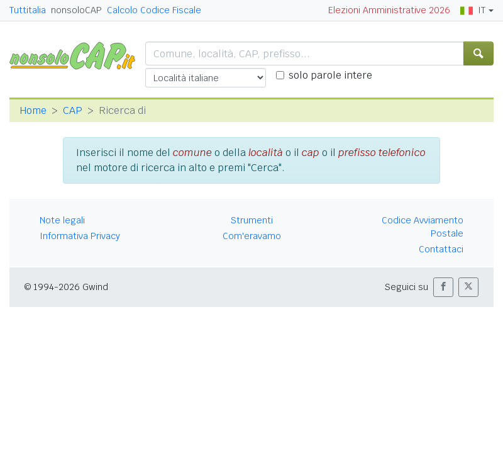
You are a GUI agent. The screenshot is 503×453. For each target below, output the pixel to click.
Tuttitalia (27, 10)
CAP (72, 110)
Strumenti (252, 220)
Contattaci (441, 249)
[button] (443, 287)
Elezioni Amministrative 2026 (389, 10)
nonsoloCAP (76, 10)
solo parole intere (330, 75)
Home (33, 110)
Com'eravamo (252, 236)
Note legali (62, 220)
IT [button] (472, 10)
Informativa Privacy (80, 236)
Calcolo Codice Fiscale (154, 10)
